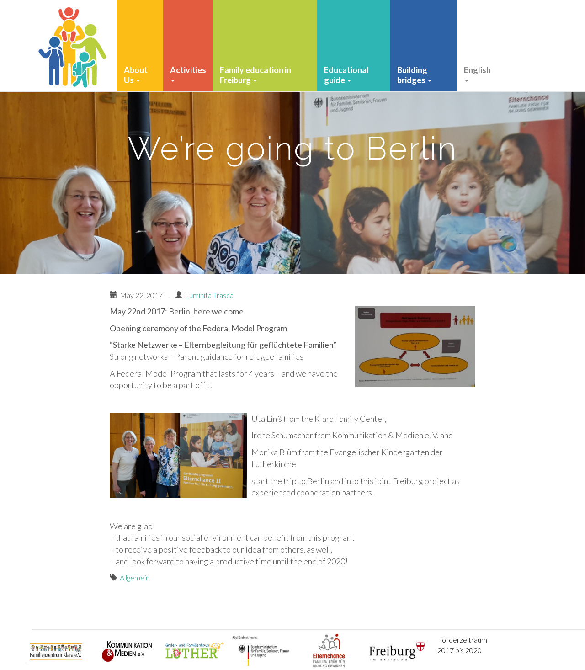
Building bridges (414, 75)
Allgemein (134, 577)
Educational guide (346, 75)
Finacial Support (520, 75)
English (477, 73)
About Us (136, 75)
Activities (188, 73)
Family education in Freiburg (255, 75)
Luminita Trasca (209, 295)
